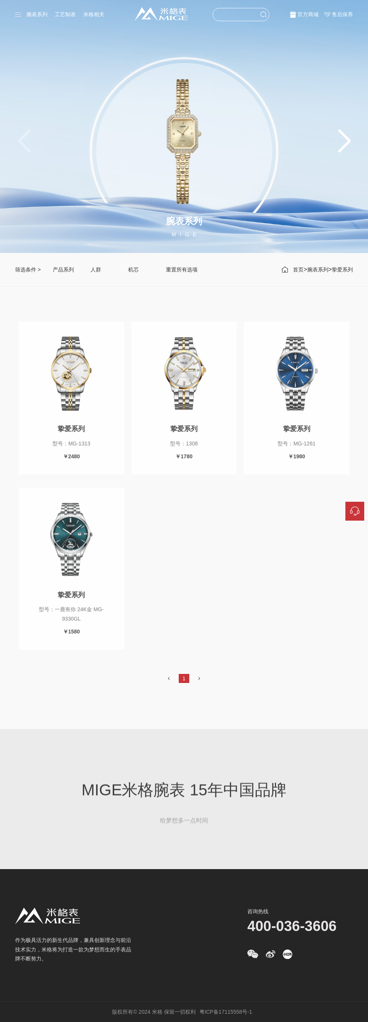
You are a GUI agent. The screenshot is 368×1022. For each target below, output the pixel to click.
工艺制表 (65, 14)
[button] (344, 141)
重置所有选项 (182, 270)
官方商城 (308, 14)
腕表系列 (37, 14)
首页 (298, 270)
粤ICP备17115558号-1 (225, 1012)
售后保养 (342, 14)
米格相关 (93, 14)
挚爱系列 (342, 270)
